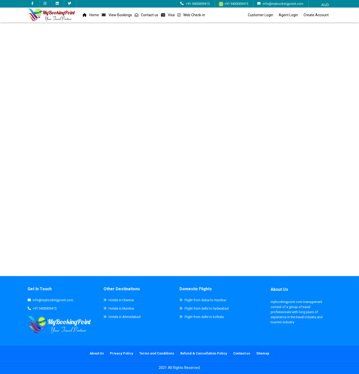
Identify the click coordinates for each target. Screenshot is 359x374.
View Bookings (120, 15)
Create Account (316, 15)
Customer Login (260, 15)
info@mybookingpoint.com (283, 4)
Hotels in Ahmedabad (125, 317)
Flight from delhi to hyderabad (207, 308)
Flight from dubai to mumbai (205, 300)
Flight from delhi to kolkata (204, 317)
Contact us (149, 15)
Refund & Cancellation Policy (203, 353)
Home (94, 15)
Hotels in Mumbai (121, 308)
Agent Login (288, 15)
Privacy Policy (121, 353)
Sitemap (262, 353)
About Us (279, 289)
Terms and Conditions (156, 353)
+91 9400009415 (198, 4)
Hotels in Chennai (121, 300)
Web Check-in (194, 15)
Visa (171, 15)
